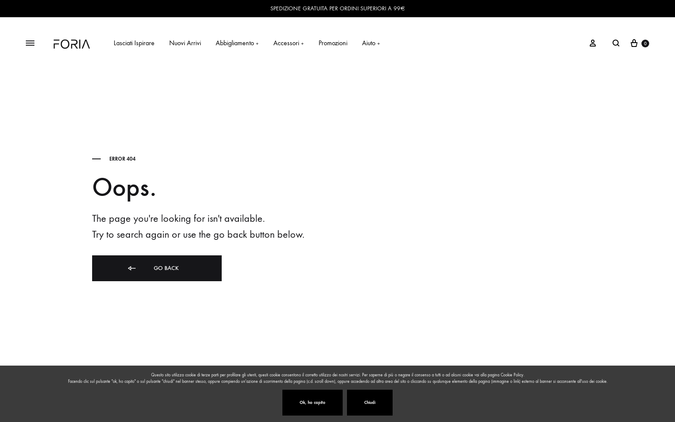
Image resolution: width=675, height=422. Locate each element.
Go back (153, 268)
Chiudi (369, 402)
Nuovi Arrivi (185, 43)
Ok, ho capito (312, 402)
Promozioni (333, 43)
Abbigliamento (237, 43)
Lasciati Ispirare (134, 43)
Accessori (288, 43)
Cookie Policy (512, 375)
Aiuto (371, 43)
